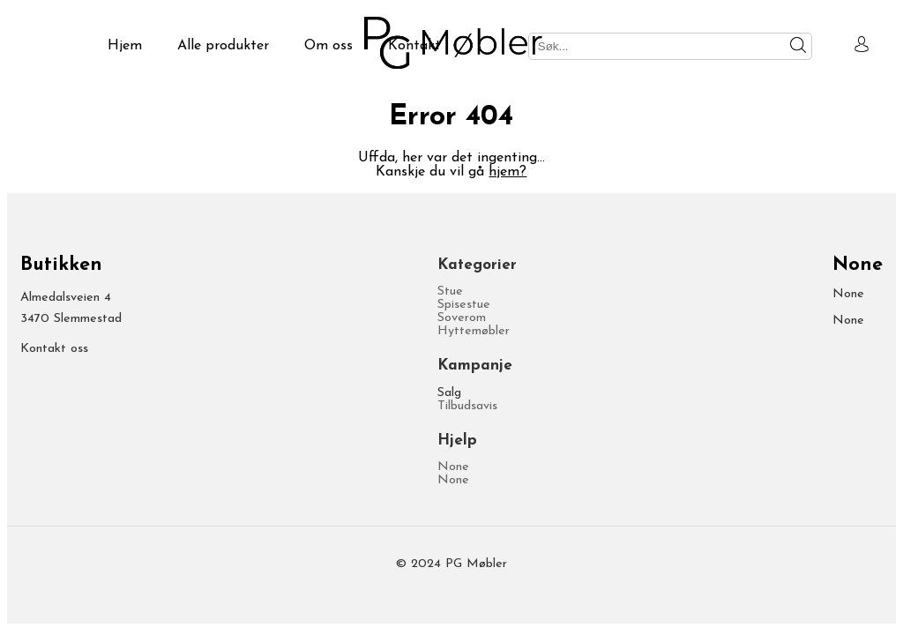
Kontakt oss (54, 348)
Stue (450, 291)
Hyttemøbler (473, 331)
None (453, 467)
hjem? (507, 172)
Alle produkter (223, 46)
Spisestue (463, 304)
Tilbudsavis (467, 406)
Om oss (328, 46)
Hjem (125, 46)
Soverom (461, 318)
